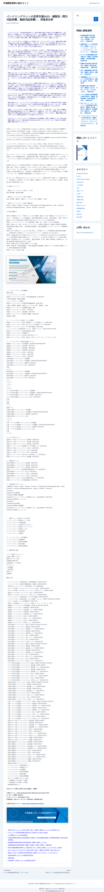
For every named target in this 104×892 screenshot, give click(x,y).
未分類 (78, 194)
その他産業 (80, 185)
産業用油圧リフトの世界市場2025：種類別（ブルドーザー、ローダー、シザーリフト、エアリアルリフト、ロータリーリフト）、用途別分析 (88, 48)
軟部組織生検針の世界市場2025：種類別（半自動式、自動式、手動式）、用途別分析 (30, 845)
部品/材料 (79, 217)
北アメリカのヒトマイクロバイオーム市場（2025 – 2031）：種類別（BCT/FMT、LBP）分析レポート (34, 850)
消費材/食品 (11, 858)
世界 (78, 188)
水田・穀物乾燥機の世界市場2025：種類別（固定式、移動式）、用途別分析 (89, 72)
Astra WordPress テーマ (69, 883)
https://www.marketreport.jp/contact (33, 803)
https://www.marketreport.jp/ (85, 232)
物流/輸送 (79, 202)
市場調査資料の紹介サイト (16, 3)
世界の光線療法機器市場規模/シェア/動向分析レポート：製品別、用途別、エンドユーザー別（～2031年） (35, 847)
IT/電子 (79, 176)
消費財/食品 (80, 199)
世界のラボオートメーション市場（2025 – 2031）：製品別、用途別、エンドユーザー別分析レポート (34, 830)
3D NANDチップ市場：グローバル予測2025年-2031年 (22, 860)
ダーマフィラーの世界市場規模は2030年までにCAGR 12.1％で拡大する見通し (28, 832)
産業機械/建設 (81, 208)
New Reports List (94, 3)
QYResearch (80, 182)
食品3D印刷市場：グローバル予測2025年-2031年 (20, 855)
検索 (78, 15)
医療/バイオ (80, 191)
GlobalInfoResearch (82, 173)
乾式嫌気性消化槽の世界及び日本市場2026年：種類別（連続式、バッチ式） (27, 842)
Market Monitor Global (83, 179)
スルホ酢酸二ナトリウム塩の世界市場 (17, 835)
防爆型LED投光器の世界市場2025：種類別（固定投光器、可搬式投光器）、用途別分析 (89, 65)
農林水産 (79, 214)
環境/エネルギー (81, 205)
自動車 (78, 211)
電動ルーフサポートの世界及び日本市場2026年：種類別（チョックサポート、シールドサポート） (33, 852)
